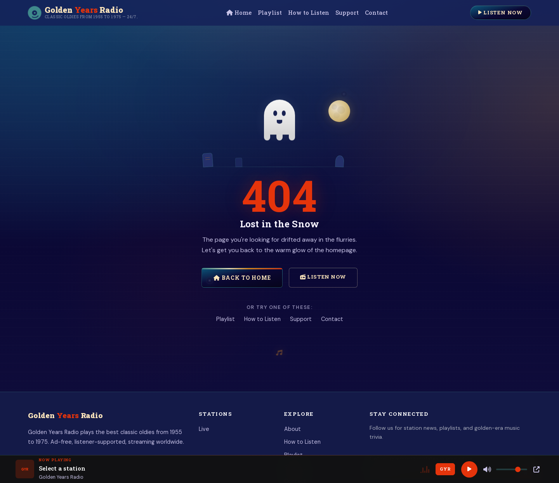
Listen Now (500, 12)
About (292, 428)
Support (347, 12)
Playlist (270, 12)
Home (239, 12)
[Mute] (487, 469)
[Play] (469, 469)
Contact (376, 12)
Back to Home (242, 277)
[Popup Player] (536, 469)
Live (204, 428)
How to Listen (308, 12)
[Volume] (511, 469)
